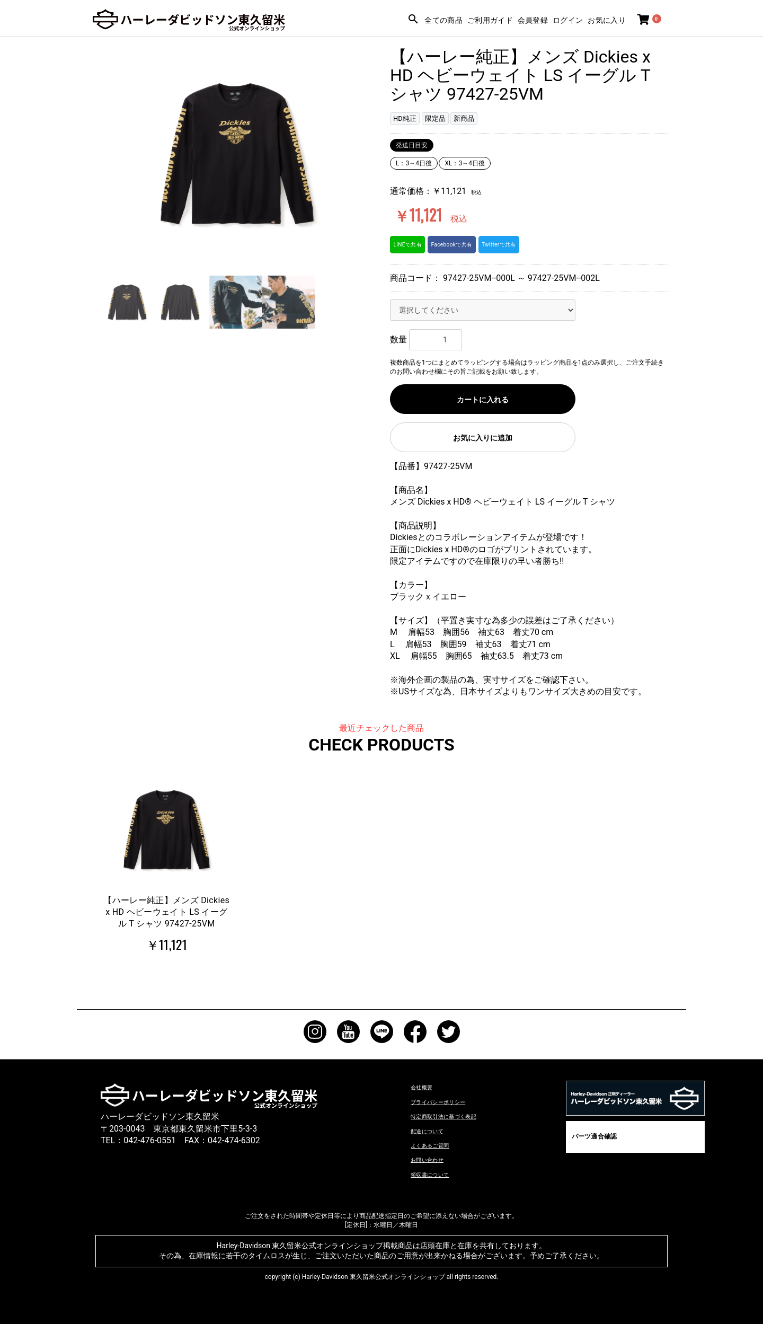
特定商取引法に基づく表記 (461, 1115)
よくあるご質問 (440, 1145)
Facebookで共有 (465, 244)
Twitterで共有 (522, 244)
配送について (436, 1130)
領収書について (440, 1174)
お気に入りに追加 (482, 438)
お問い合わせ (436, 1159)
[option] (237, 154)
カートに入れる (483, 399)
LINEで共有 (412, 244)
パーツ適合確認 (594, 1136)
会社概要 (428, 1086)
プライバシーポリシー (453, 1101)
